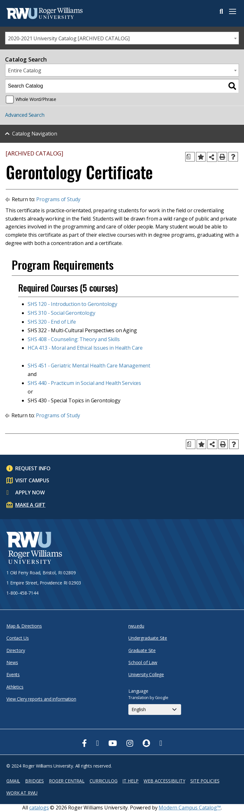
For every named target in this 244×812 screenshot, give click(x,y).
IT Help (130, 781)
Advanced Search (24, 114)
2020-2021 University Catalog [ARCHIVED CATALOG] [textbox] (68, 38)
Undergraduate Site (147, 638)
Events (13, 674)
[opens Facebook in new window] (84, 743)
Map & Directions (24, 626)
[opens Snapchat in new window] (146, 743)
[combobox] (122, 38)
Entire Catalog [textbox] (24, 70)
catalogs (39, 807)
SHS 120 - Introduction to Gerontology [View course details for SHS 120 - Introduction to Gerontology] (72, 303)
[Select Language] (154, 709)
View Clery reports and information (41, 699)
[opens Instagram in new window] (129, 743)
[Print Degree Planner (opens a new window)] (190, 157)
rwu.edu (136, 626)
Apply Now (30, 492)
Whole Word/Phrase (36, 99)
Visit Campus (32, 480)
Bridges (34, 781)
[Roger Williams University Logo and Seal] (34, 549)
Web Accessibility (164, 781)
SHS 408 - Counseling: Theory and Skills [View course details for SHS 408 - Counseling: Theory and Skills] (74, 339)
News (12, 662)
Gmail (13, 781)
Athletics (15, 687)
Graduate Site (142, 650)
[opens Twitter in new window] (97, 743)
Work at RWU (21, 793)
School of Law (142, 662)
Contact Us (17, 638)
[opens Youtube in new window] (112, 743)
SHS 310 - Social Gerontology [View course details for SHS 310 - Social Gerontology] (61, 312)
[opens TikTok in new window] (160, 743)
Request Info (33, 468)
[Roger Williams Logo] (38, 13)
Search (221, 11)
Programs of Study (58, 199)
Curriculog (103, 781)
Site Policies (205, 781)
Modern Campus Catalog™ (189, 807)
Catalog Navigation (34, 133)
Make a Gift (30, 504)
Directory (15, 650)
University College (146, 674)
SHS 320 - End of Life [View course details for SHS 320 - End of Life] (52, 321)
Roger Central (67, 781)
